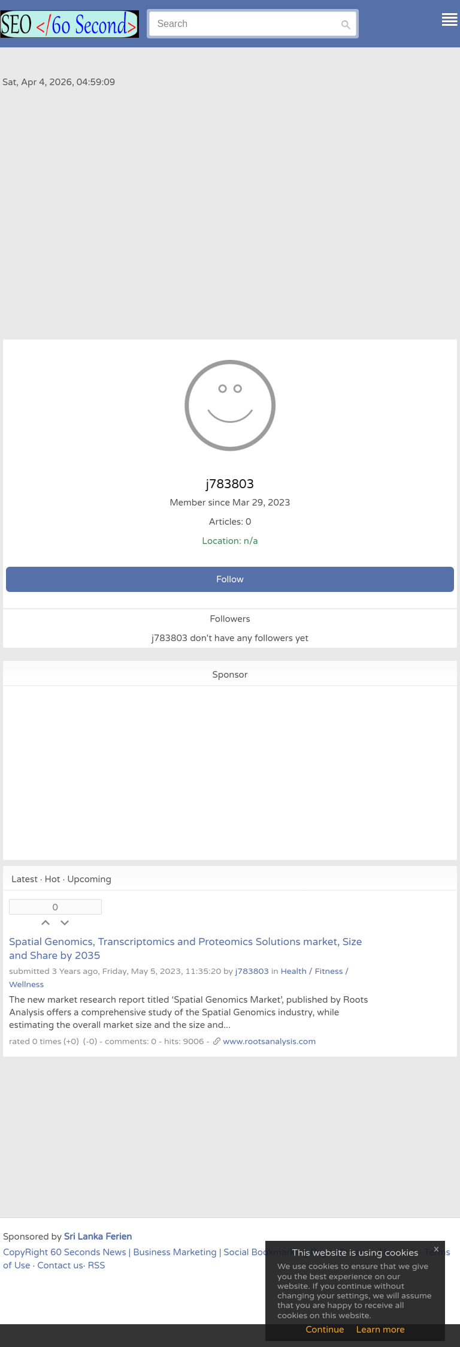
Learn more (380, 1329)
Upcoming (89, 879)
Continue (324, 1329)
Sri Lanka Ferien (98, 1236)
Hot (52, 879)
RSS (96, 1265)
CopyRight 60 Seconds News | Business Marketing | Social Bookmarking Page (167, 1252)
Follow (230, 579)
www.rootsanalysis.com (269, 1041)
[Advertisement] (230, 195)
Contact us (60, 1265)
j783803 (252, 971)
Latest (24, 879)
